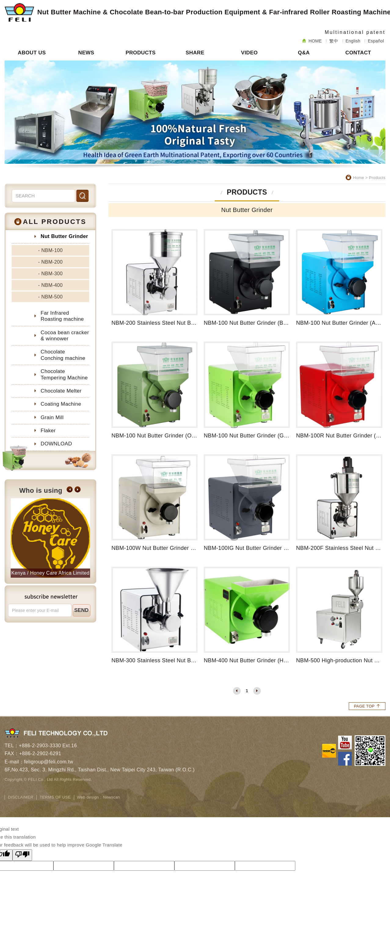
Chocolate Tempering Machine (64, 374)
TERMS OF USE (55, 797)
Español (376, 40)
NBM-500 (52, 296)
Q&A (304, 53)
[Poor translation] (22, 855)
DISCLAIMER (20, 797)
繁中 (333, 40)
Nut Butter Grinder (64, 236)
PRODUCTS (140, 53)
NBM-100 (52, 250)
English (353, 40)
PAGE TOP (367, 706)
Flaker (48, 430)
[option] (50, 538)
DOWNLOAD (56, 444)
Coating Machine (61, 404)
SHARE (195, 53)
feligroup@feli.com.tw (48, 761)
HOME (312, 40)
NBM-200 (52, 262)
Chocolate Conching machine (63, 355)
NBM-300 (52, 273)
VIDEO (249, 53)
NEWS (86, 53)
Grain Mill (52, 417)
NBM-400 (52, 285)
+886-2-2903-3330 (40, 745)
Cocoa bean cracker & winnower (65, 336)
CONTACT (358, 53)
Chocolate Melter (61, 391)
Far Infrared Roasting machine (62, 316)
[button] (70, 489)
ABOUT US (32, 53)
